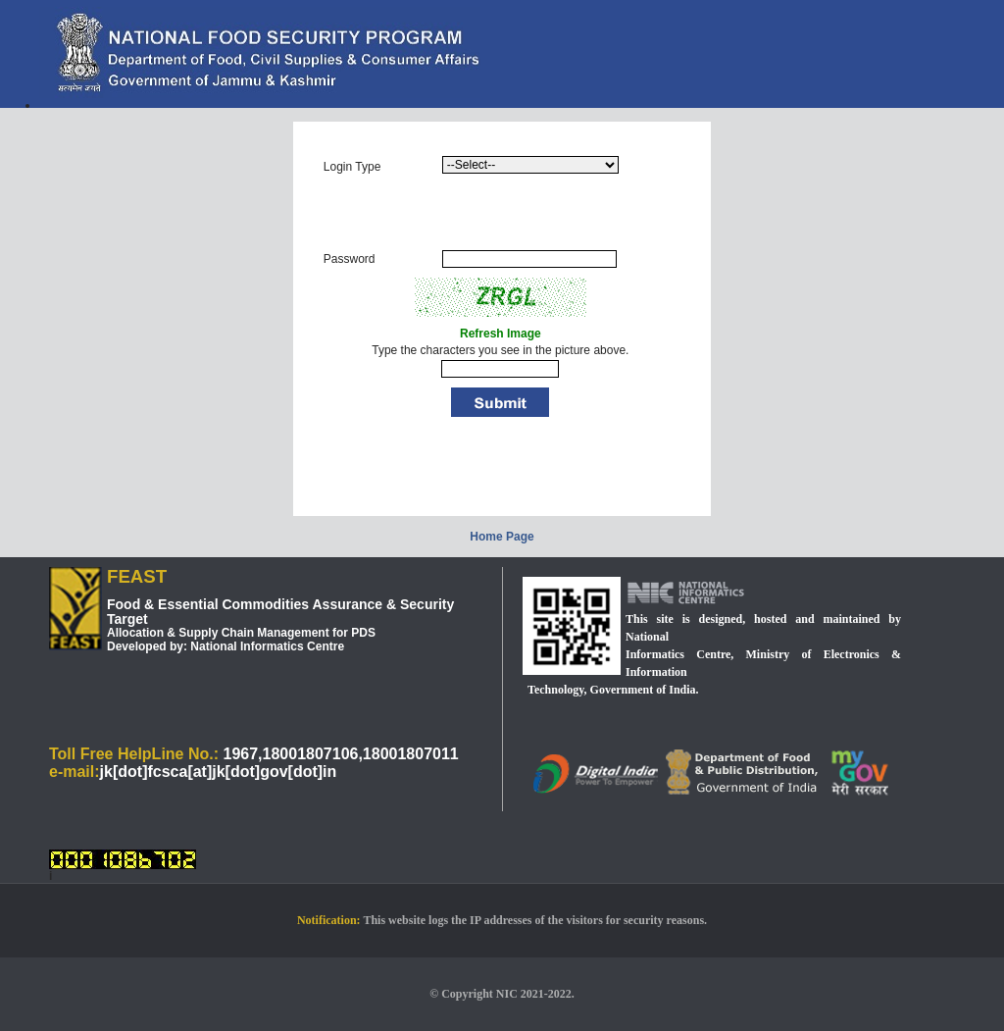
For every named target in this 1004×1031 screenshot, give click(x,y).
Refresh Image (500, 333)
